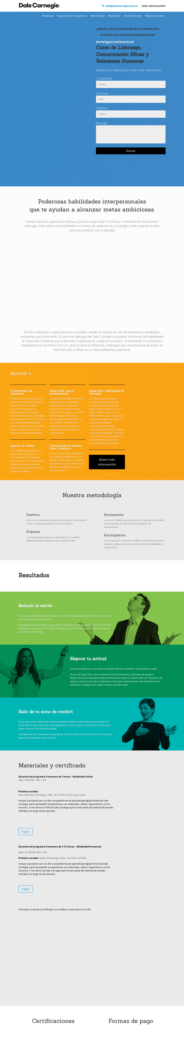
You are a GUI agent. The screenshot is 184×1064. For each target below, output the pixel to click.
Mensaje (101, 123)
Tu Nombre (104, 78)
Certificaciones (132, 15)
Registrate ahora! (92, 1040)
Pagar (26, 831)
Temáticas (48, 15)
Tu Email (102, 93)
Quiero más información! (107, 462)
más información (154, 6)
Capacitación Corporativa (72, 15)
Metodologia (97, 15)
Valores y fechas (154, 15)
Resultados (114, 15)
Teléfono (102, 108)
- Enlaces (105, 1060)
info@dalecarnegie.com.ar (121, 6)
